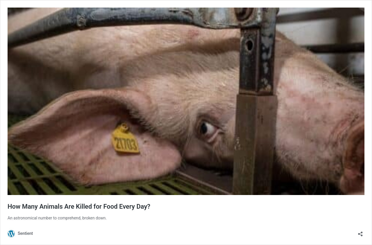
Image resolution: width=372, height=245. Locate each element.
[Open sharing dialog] (360, 232)
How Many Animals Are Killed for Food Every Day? (79, 206)
